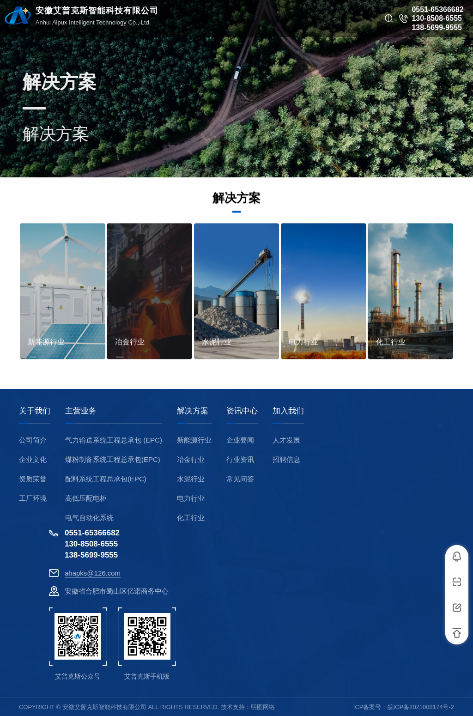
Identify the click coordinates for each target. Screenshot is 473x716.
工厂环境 (33, 498)
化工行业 (191, 518)
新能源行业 (194, 440)
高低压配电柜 (86, 498)
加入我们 (288, 411)
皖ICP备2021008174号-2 (421, 707)
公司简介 (33, 440)
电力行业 (191, 498)
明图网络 (263, 707)
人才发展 (286, 440)
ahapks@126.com (93, 573)
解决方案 (192, 411)
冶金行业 (191, 459)
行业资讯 (240, 459)
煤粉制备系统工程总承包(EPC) (112, 459)
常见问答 (240, 479)
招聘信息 (286, 459)
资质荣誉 (33, 479)
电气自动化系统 (89, 518)
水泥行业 (191, 479)
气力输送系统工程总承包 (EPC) (113, 440)
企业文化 (33, 459)
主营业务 (81, 411)
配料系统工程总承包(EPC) (105, 479)
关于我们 (34, 411)
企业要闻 (240, 440)
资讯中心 (242, 411)
